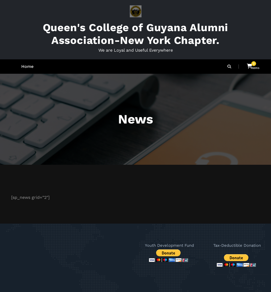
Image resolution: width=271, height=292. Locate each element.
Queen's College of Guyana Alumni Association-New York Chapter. (135, 34)
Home (27, 66)
